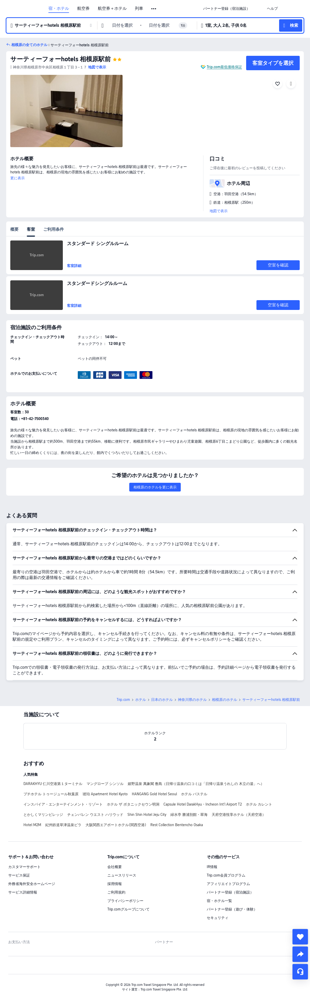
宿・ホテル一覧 (219, 901)
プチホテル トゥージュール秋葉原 (51, 794)
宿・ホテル (58, 8)
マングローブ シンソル (105, 784)
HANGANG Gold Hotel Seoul (154, 794)
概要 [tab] (14, 229)
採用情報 (114, 884)
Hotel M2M (32, 825)
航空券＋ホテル (112, 8)
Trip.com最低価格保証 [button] (224, 67)
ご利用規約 (116, 892)
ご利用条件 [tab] (53, 229)
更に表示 (17, 178)
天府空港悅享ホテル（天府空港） (239, 814)
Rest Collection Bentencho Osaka (176, 825)
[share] (300, 954)
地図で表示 (219, 211)
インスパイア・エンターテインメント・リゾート (63, 804)
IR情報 (212, 867)
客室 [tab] (31, 229)
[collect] (300, 936)
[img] (66, 111)
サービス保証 (19, 875)
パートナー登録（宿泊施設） (230, 892)
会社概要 (114, 867)
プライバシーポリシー (125, 901)
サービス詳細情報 (22, 892)
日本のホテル (162, 700)
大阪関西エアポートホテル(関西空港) (115, 825)
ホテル (140, 700)
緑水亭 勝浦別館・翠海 (189, 814)
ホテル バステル (194, 794)
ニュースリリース (121, 875)
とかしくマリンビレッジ (43, 814)
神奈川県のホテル (192, 700)
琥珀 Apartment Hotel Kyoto (105, 794)
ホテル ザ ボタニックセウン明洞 (133, 804)
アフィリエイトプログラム (228, 884)
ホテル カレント (259, 804)
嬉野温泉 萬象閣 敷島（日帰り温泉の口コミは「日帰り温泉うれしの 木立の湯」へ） (196, 784)
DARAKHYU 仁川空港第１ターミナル (52, 784)
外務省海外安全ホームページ (31, 884)
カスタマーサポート (24, 867)
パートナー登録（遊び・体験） (232, 909)
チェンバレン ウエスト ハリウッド (95, 814)
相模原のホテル (224, 700)
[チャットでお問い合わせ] (300, 971)
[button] (154, 8)
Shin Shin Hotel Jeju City (146, 814)
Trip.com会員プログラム (226, 875)
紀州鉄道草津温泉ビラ (63, 825)
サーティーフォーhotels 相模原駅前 (60, 59)
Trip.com (123, 700)
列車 (139, 8)
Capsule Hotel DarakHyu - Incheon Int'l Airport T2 (202, 804)
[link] (226, 8)
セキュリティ (217, 918)
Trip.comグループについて (128, 909)
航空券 (83, 8)
